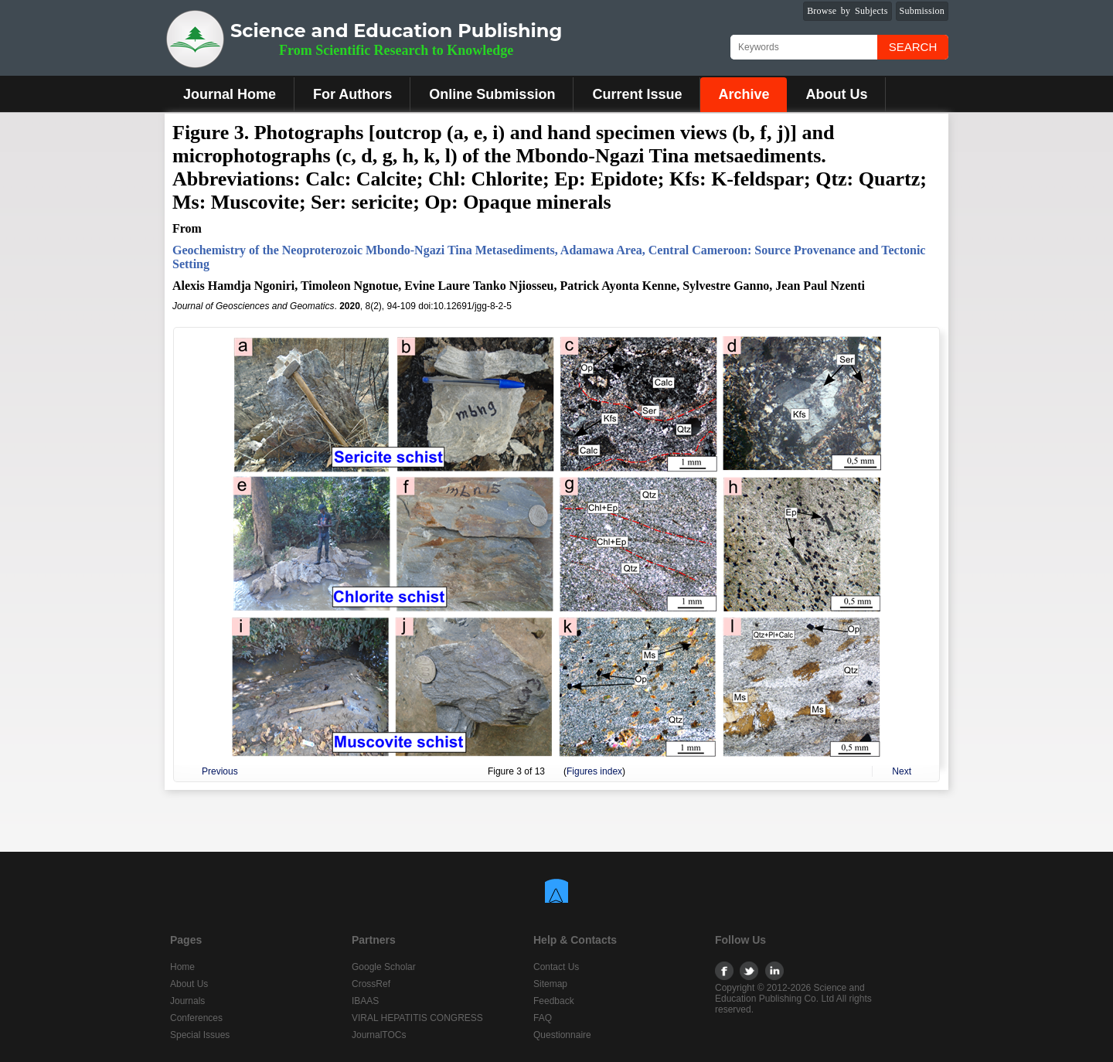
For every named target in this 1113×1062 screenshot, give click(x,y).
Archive (743, 94)
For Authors (352, 94)
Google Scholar (384, 967)
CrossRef (371, 984)
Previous (220, 771)
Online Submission (492, 94)
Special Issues (200, 1035)
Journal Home (229, 94)
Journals (187, 1001)
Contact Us (556, 967)
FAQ (542, 1018)
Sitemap (550, 984)
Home (182, 967)
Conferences (196, 1018)
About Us (836, 94)
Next (901, 771)
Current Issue (637, 94)
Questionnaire (562, 1035)
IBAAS (365, 1001)
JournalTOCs (379, 1035)
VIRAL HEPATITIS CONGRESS (417, 1018)
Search (913, 46)
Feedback (553, 1001)
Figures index (594, 771)
